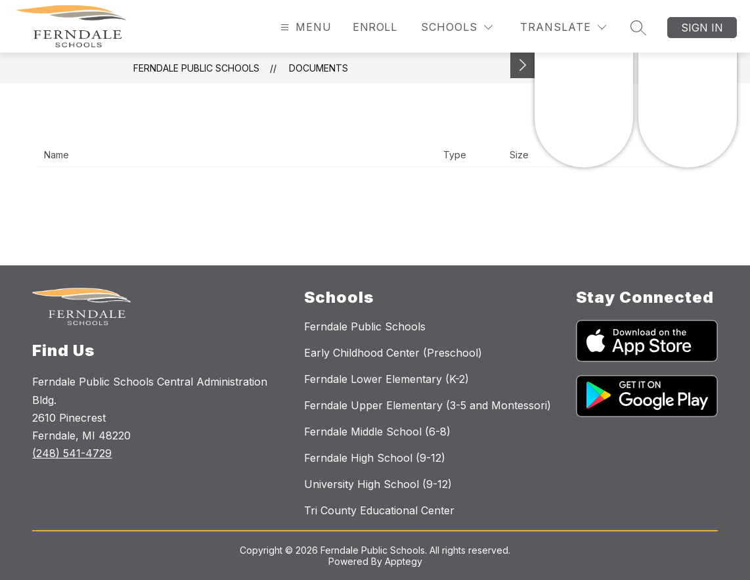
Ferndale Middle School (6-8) (377, 431)
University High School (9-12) (378, 484)
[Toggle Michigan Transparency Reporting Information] (522, 65)
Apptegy (403, 561)
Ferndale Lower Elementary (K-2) (386, 379)
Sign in (702, 27)
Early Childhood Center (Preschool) (393, 352)
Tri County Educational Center (379, 510)
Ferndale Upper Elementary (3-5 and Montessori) (427, 405)
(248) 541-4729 (72, 453)
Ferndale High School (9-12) (374, 457)
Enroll (375, 26)
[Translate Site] (563, 27)
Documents (318, 68)
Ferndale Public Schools (196, 68)
